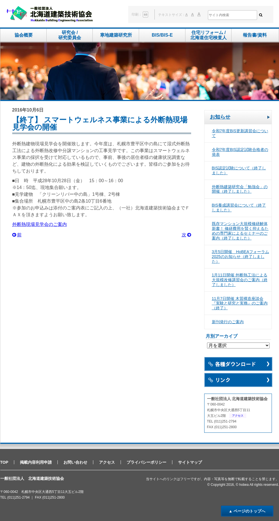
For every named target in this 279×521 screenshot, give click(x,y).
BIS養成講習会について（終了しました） (239, 207)
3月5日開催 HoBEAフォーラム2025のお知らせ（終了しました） (240, 256)
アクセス (237, 415)
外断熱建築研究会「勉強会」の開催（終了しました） (240, 189)
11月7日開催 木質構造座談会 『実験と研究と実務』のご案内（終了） (240, 303)
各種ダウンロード (238, 364)
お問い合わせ (75, 462)
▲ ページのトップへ (247, 511)
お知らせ (220, 117)
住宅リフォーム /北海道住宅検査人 (208, 35)
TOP (4, 462)
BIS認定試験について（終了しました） (239, 170)
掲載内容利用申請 (36, 462)
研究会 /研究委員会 (69, 35)
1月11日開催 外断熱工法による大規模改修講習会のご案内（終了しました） (240, 280)
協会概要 (24, 35)
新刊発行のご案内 (228, 322)
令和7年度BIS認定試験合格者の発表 (240, 152)
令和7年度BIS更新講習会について (240, 133)
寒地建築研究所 (116, 35)
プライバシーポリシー (146, 462)
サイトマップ (190, 462)
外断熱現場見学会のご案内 (39, 224)
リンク (238, 380)
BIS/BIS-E (162, 35)
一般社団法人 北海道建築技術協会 (49, 14)
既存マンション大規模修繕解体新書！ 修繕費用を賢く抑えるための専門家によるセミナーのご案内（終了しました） (240, 230)
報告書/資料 (255, 35)
